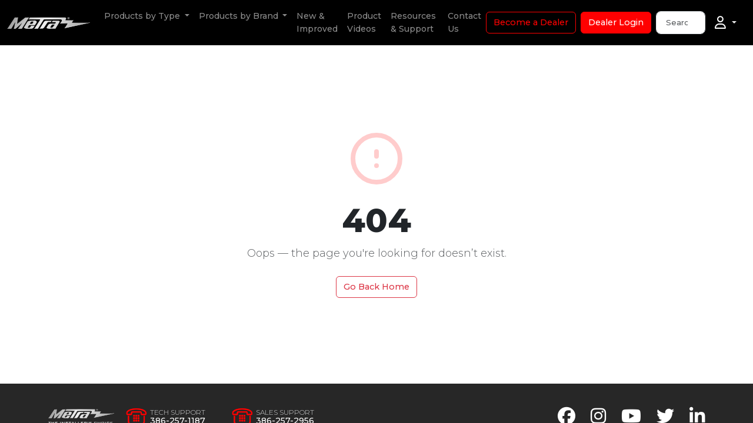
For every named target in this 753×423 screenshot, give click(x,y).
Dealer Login (616, 22)
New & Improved (317, 22)
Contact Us (464, 22)
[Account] (726, 22)
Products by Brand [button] (240, 16)
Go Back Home (376, 286)
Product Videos (364, 22)
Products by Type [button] (143, 16)
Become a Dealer (531, 22)
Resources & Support (413, 22)
